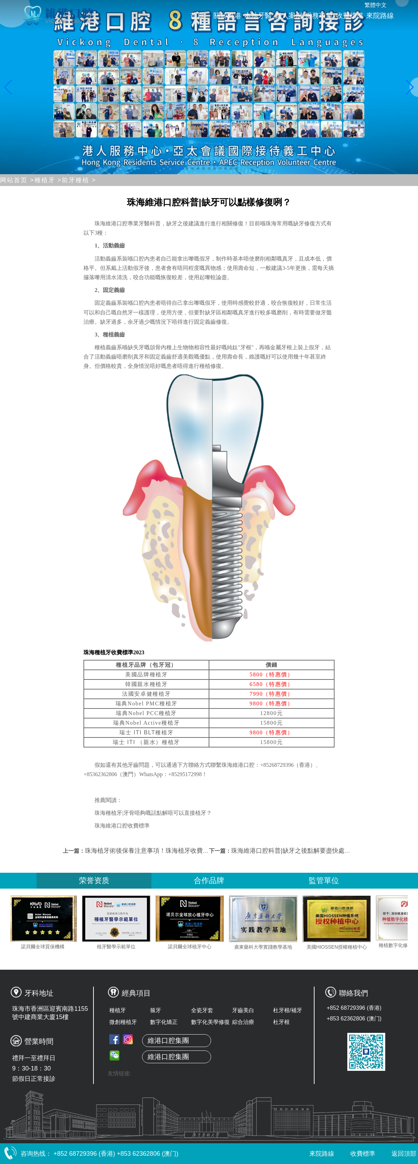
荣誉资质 (94, 880)
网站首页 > (17, 180)
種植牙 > (48, 180)
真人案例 (288, 15)
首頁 (197, 15)
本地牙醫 (258, 15)
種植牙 (117, 1010)
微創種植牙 (123, 1022)
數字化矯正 (164, 1022)
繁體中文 (376, 5)
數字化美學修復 (210, 1022)
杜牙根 (281, 1022)
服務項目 (319, 15)
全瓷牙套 (202, 1010)
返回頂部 (397, 1153)
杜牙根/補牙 (287, 1010)
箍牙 (155, 1010)
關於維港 (227, 15)
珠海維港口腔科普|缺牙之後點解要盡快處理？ (294, 850)
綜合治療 (243, 1022)
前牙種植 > (79, 180)
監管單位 (324, 880)
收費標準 (350, 15)
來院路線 (380, 15)
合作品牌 (209, 880)
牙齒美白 (243, 1010)
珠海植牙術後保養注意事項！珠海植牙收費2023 (151, 850)
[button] (181, 168)
